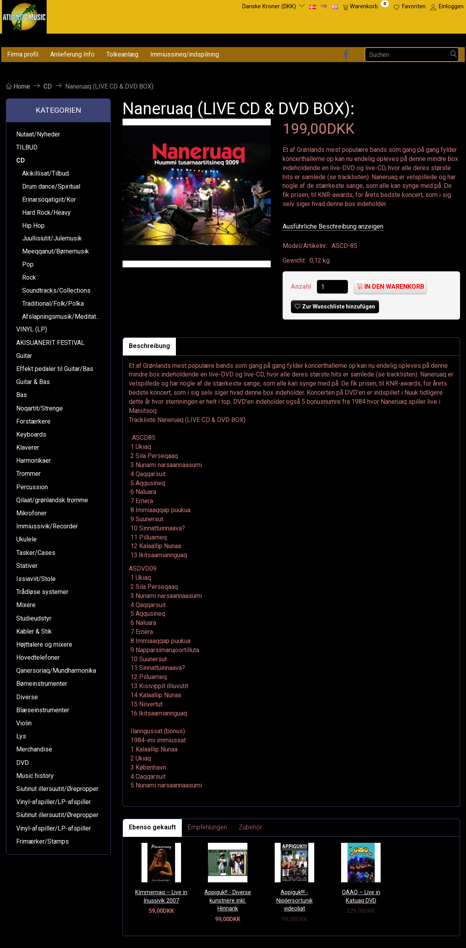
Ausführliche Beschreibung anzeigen (333, 226)
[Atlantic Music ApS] (24, 15)
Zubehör (250, 827)
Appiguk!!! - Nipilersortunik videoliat (294, 900)
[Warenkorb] (365, 6)
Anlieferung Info (72, 54)
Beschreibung (149, 346)
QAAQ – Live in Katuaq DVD (361, 896)
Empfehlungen (207, 827)
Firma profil (22, 54)
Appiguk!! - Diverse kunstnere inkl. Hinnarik (227, 900)
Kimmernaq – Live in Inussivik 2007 (161, 896)
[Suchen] (454, 54)
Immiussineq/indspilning (184, 54)
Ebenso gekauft (152, 827)
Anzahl (302, 286)
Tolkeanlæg (122, 54)
